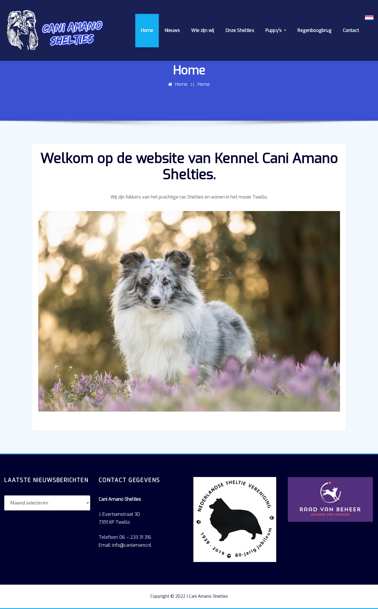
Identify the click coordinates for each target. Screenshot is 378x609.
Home (147, 30)
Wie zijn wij (202, 30)
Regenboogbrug (314, 30)
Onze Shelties (239, 30)
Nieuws (172, 30)
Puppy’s (275, 30)
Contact (351, 30)
